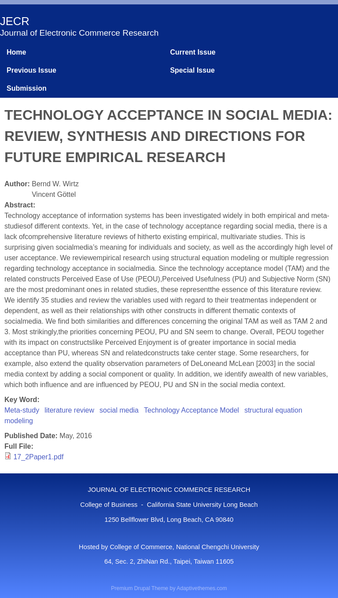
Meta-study (21, 410)
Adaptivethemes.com (201, 588)
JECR (14, 21)
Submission (27, 88)
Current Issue (192, 52)
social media (119, 410)
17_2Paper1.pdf (38, 457)
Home (16, 52)
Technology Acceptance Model (191, 410)
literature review (69, 410)
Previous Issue (31, 70)
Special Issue (192, 70)
